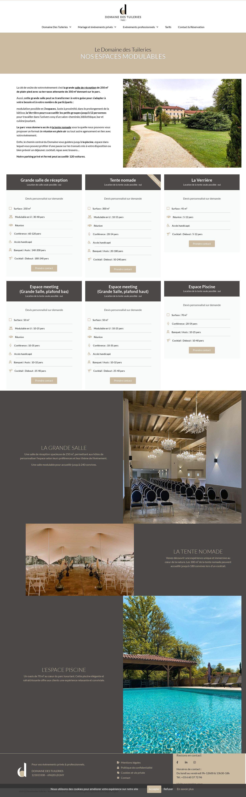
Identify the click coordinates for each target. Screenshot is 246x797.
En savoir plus (185, 789)
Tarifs (168, 27)
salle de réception (85, 87)
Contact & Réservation (191, 27)
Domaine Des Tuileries (56, 27)
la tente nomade (61, 127)
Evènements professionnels (140, 27)
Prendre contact (44, 268)
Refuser (168, 789)
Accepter (154, 789)
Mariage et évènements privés (97, 27)
